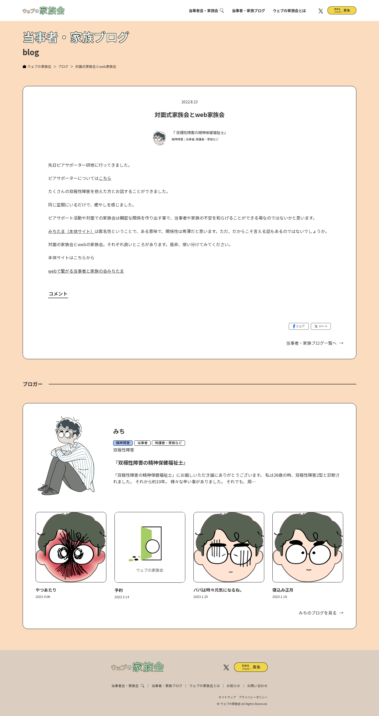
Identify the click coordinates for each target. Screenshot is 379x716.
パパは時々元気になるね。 (218, 590)
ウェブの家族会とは (289, 10)
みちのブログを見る (318, 613)
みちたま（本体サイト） (71, 231)
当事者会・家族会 (203, 10)
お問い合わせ (257, 685)
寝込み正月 (282, 590)
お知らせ (233, 685)
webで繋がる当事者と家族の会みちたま (86, 271)
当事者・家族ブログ (248, 10)
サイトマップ (227, 697)
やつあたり (46, 590)
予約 (118, 590)
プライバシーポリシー (253, 697)
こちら (105, 178)
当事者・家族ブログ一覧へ (311, 343)
